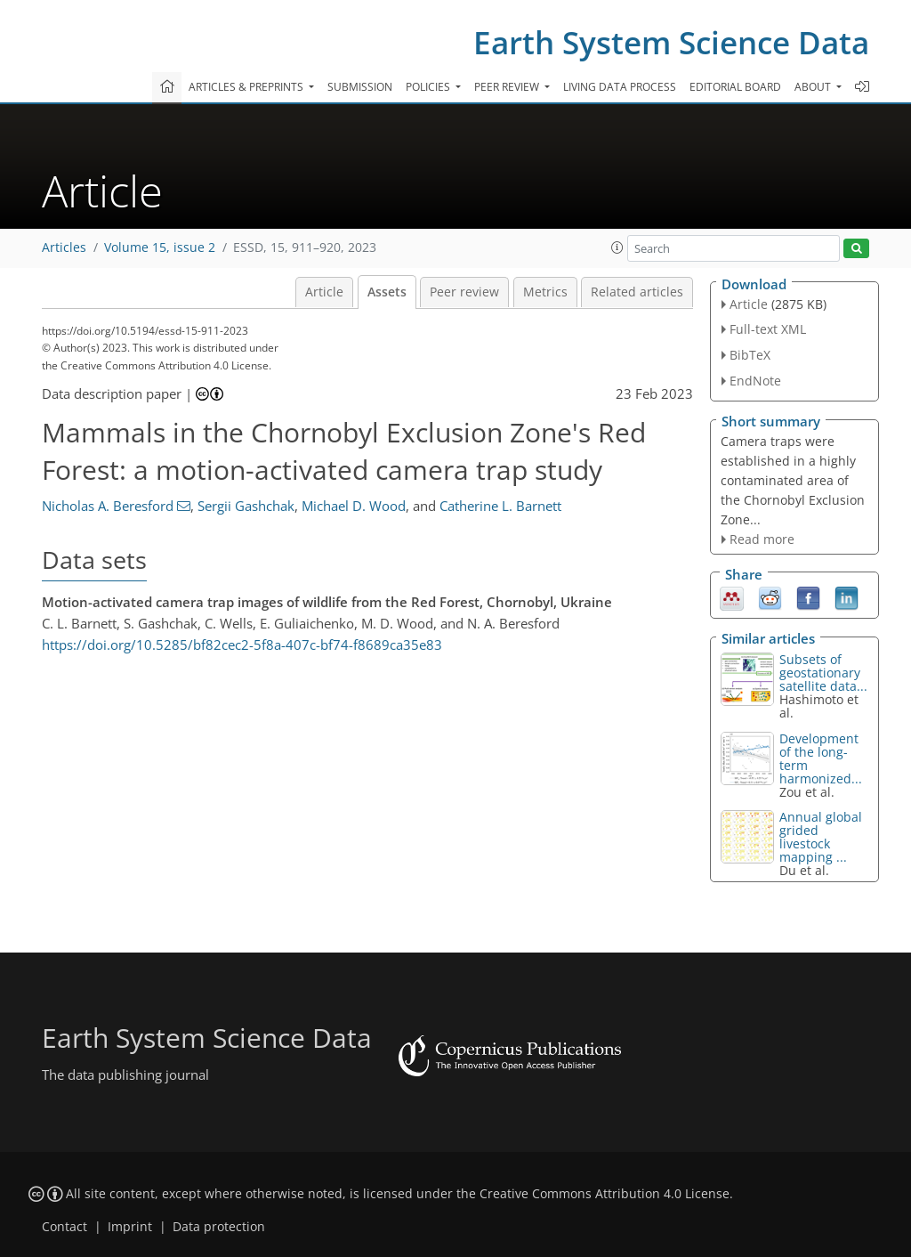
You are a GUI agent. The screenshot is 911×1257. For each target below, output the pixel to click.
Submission (359, 86)
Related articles (637, 292)
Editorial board (735, 86)
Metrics (545, 292)
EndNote (755, 380)
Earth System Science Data (671, 42)
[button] (617, 247)
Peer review (464, 292)
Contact (64, 1227)
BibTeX (750, 354)
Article (324, 292)
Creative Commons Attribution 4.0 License (605, 1194)
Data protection (219, 1227)
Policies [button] (429, 86)
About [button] (814, 86)
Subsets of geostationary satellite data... (823, 672)
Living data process (619, 86)
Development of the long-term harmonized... (820, 758)
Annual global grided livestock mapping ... (820, 836)
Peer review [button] (508, 86)
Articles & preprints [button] (247, 86)
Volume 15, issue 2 (159, 247)
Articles (64, 247)
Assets (387, 292)
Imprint (130, 1227)
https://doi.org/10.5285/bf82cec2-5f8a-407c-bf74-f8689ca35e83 (242, 644)
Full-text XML (768, 328)
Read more (762, 539)
